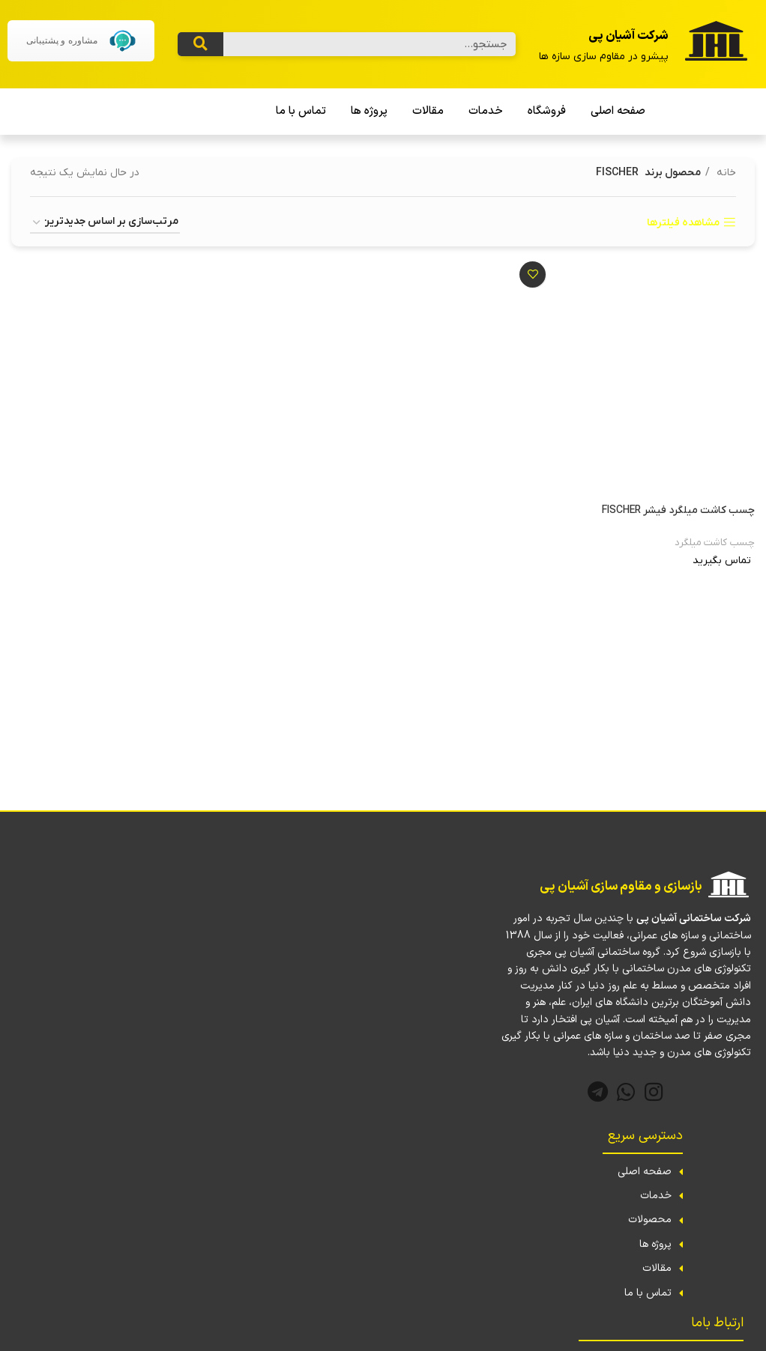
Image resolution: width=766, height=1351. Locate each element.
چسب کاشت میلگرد (715, 542)
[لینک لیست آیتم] (626, 1172)
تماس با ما (301, 111)
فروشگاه (547, 111)
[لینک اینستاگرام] (654, 1092)
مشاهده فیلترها (683, 222)
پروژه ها (369, 111)
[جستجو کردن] (200, 44)
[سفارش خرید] (105, 223)
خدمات (485, 111)
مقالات (428, 111)
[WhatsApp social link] (626, 1092)
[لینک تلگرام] (597, 1092)
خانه (725, 173)
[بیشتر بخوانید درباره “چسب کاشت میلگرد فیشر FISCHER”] (633, 583)
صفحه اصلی (618, 111)
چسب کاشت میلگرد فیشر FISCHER (678, 510)
